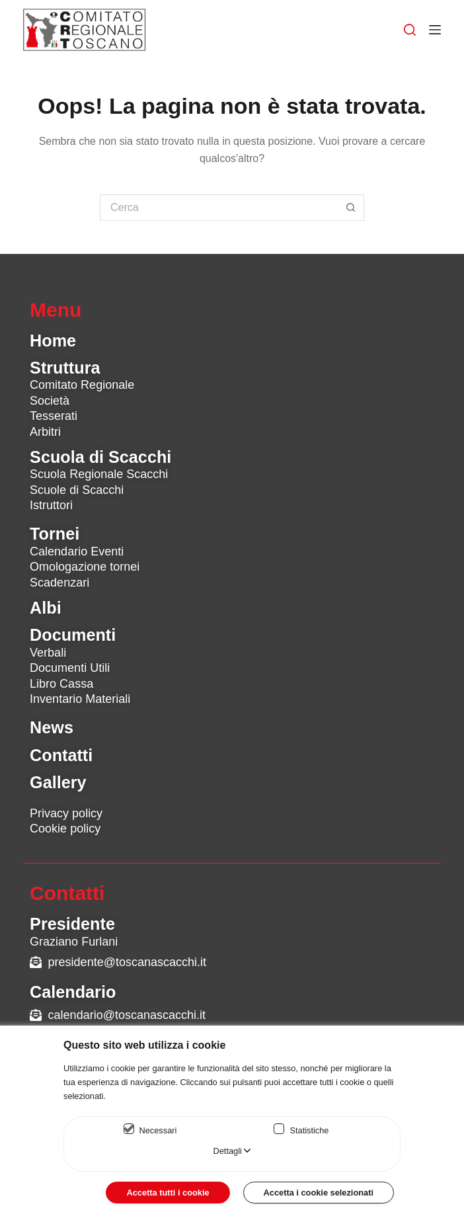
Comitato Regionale (82, 384)
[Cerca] (410, 30)
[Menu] (435, 30)
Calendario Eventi (77, 551)
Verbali (48, 652)
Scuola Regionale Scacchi (99, 474)
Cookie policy (65, 828)
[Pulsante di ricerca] (351, 207)
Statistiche (309, 1130)
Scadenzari (59, 582)
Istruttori (51, 505)
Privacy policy (66, 813)
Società (49, 400)
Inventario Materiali (80, 699)
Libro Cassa (61, 683)
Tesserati (53, 416)
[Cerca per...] (219, 207)
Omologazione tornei (84, 566)
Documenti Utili (70, 667)
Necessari (158, 1130)
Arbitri (45, 431)
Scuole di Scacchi (77, 490)
